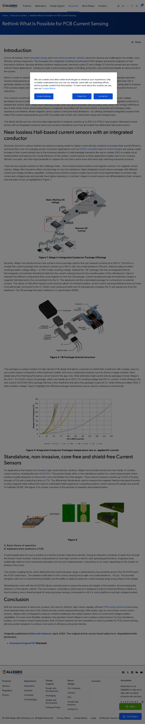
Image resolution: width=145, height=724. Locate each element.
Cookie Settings (44, 96)
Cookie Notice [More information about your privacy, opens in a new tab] (49, 88)
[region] (73, 88)
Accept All (103, 96)
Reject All (82, 96)
